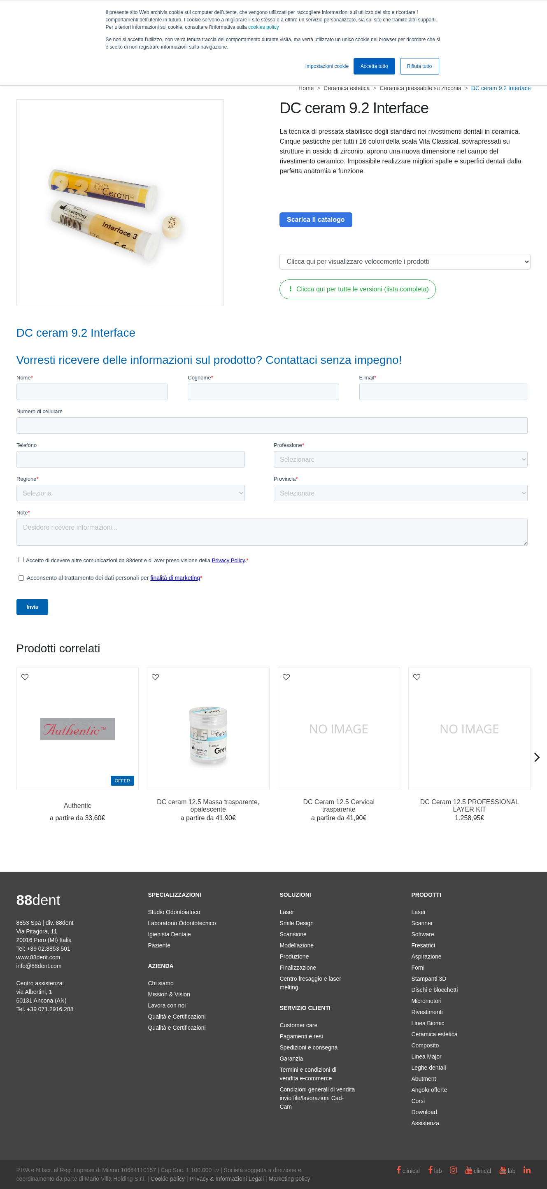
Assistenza (425, 1123)
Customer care (298, 1025)
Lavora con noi (167, 1005)
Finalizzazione (297, 967)
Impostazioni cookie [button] (327, 66)
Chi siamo (160, 983)
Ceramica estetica (434, 1034)
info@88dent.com (39, 966)
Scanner (422, 923)
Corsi (418, 1101)
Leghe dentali (428, 1067)
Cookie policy (168, 1178)
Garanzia (291, 1058)
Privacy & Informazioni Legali (227, 1178)
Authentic (77, 805)
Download (424, 1112)
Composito (425, 1045)
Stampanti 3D (428, 978)
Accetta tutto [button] (374, 66)
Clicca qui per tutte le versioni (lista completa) (359, 289)
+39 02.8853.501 (48, 948)
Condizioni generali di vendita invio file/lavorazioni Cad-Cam (317, 1098)
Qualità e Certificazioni (176, 1016)
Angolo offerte (429, 1090)
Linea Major (426, 1056)
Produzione (294, 956)
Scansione (292, 934)
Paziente (159, 945)
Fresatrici (423, 945)
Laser (286, 912)
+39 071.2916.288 (50, 1009)
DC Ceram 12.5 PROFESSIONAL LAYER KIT (469, 805)
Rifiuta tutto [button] (419, 66)
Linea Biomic (427, 1023)
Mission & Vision (169, 994)
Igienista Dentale (169, 934)
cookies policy (263, 27)
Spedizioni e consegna (308, 1047)
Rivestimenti (426, 1012)
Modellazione (296, 945)
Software (422, 934)
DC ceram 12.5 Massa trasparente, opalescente (208, 805)
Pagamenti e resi (301, 1036)
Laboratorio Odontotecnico (182, 923)
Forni (417, 967)
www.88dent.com (38, 957)
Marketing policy (289, 1178)
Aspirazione (426, 956)
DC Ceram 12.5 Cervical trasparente (339, 805)
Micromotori (426, 1001)
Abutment (423, 1078)
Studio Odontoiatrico (174, 912)
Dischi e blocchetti (434, 990)
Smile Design (296, 923)
